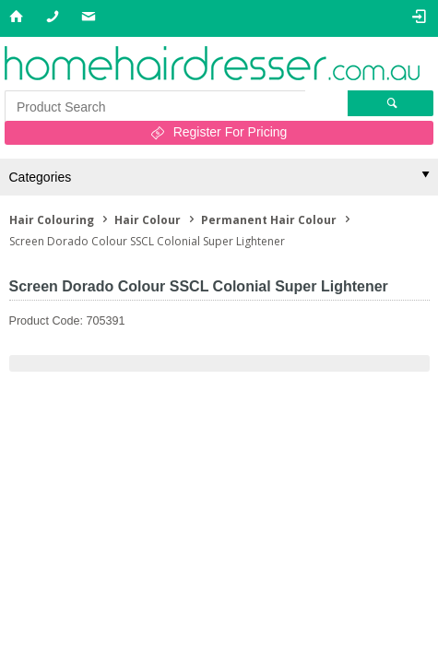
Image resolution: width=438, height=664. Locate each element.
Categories (40, 177)
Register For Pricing (230, 132)
